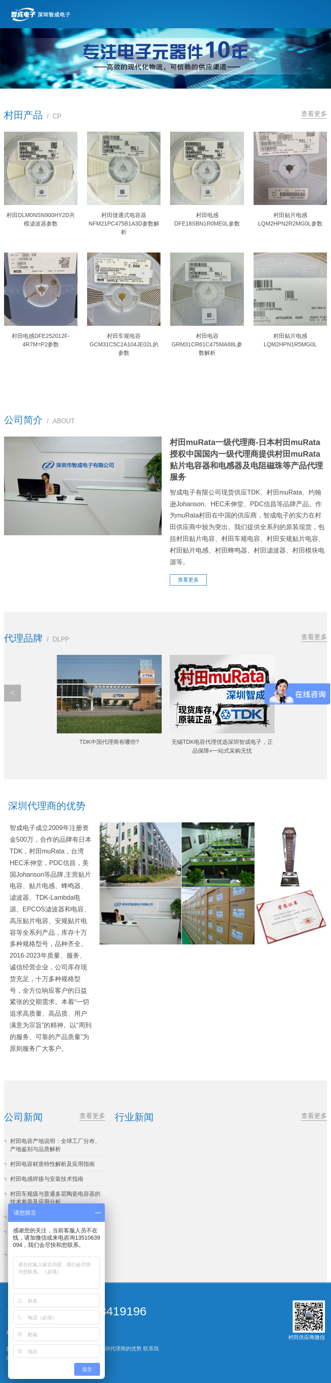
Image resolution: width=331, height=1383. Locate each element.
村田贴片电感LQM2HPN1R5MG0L (290, 340)
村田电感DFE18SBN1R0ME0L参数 (207, 219)
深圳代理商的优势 (121, 1349)
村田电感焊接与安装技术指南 (46, 1179)
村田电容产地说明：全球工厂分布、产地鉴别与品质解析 (55, 1145)
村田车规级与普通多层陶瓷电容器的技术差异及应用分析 (55, 1197)
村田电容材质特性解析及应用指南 (52, 1164)
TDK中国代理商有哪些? (109, 742)
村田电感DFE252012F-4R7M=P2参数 (41, 340)
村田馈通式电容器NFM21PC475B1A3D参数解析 (124, 223)
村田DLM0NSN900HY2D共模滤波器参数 (40, 219)
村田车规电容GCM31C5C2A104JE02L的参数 (124, 344)
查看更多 (314, 113)
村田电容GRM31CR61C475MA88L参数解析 (207, 344)
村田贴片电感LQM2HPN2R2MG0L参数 (290, 219)
